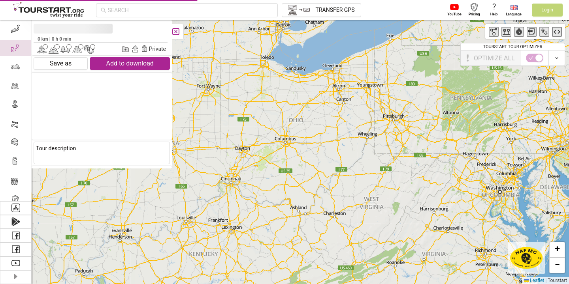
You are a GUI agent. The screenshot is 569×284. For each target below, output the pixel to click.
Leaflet (534, 280)
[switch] (534, 58)
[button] (557, 250)
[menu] (16, 110)
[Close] (175, 31)
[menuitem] (15, 29)
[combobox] (190, 10)
